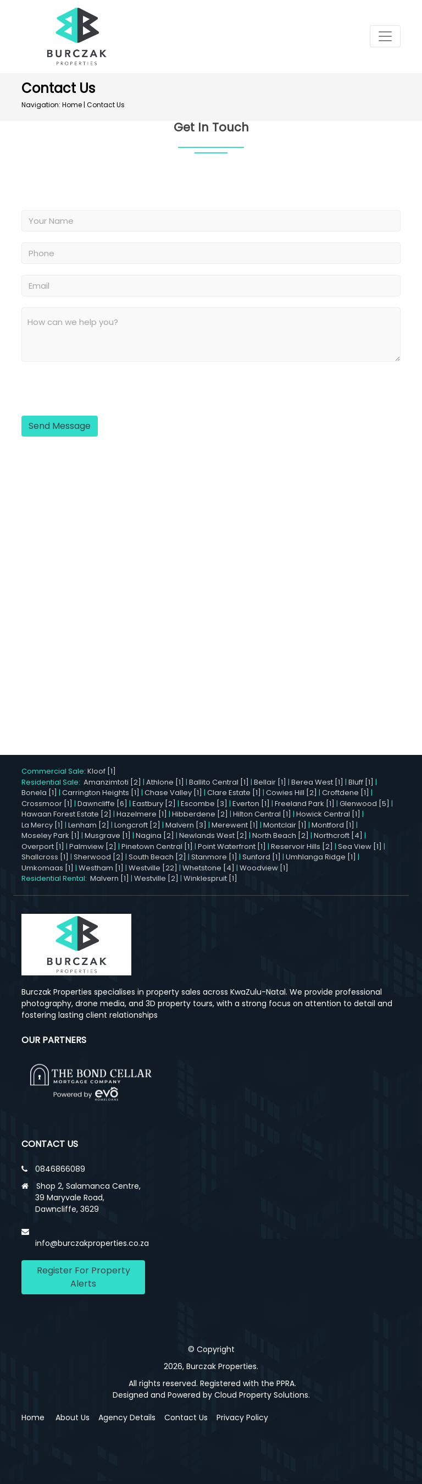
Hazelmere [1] (141, 814)
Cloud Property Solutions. (262, 1394)
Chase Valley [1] (173, 792)
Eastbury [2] (154, 803)
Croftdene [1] (345, 792)
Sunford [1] (261, 857)
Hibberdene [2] (200, 814)
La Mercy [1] (42, 825)
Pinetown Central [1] (157, 846)
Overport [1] (42, 846)
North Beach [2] (280, 835)
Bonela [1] (39, 792)
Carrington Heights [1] (101, 792)
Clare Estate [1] (234, 792)
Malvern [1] (109, 878)
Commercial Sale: (54, 771)
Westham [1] (101, 868)
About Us (72, 1417)
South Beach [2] (157, 857)
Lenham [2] (88, 825)
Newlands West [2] (213, 835)
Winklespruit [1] (210, 878)
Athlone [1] (165, 782)
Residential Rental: (55, 878)
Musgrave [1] (108, 835)
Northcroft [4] (338, 835)
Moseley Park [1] (50, 835)
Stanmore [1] (214, 857)
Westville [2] (156, 878)
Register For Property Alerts (83, 1277)
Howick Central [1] (328, 814)
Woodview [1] (264, 868)
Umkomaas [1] (47, 868)
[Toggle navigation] (385, 36)
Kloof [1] (101, 771)
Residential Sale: (52, 782)
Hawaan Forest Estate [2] (66, 814)
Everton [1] (251, 803)
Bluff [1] (361, 782)
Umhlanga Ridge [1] (321, 857)
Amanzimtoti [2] (112, 782)
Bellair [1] (270, 782)
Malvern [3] (186, 825)
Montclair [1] (285, 825)
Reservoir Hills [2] (302, 846)
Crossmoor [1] (47, 803)
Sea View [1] (360, 846)
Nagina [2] (155, 835)
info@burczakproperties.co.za (92, 1243)
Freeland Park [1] (305, 803)
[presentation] (89, 390)
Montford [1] (333, 825)
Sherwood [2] (99, 857)
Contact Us (106, 104)
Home (72, 104)
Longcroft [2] (137, 825)
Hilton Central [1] (262, 814)
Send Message (60, 426)
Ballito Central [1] (219, 782)
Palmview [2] (92, 846)
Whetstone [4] (208, 868)
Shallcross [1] (45, 857)
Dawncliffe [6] (102, 803)
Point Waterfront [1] (232, 846)
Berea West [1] (317, 782)
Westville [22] (153, 868)
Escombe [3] (204, 803)
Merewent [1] (235, 825)
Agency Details (127, 1417)
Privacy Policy (242, 1417)
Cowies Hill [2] (291, 792)
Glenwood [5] (365, 803)
